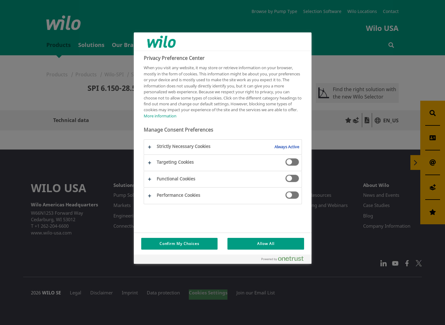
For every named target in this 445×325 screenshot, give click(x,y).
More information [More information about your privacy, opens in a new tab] (160, 116)
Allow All (265, 243)
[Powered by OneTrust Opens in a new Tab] (284, 260)
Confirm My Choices (179, 243)
